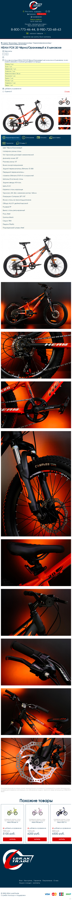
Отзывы (67, 91)
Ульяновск (37, 11)
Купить (12, 839)
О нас (54, 880)
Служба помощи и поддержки (13, 895)
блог (41, 36)
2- (7, 54)
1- (3, 54)
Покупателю (46, 880)
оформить (41, 14)
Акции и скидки (64, 880)
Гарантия (25, 36)
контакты (47, 36)
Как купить (34, 36)
